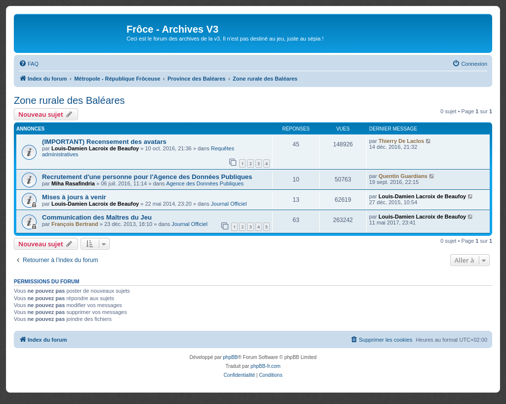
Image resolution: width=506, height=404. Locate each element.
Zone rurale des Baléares (69, 100)
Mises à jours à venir (74, 197)
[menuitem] (29, 64)
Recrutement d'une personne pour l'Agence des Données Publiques (147, 176)
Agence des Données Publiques (205, 183)
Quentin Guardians (403, 176)
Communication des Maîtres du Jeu (97, 217)
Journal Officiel (229, 204)
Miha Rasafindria (73, 183)
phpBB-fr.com (266, 366)
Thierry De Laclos (401, 141)
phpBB (230, 357)
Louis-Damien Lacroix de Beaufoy (95, 148)
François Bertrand (74, 224)
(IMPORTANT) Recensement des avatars (104, 141)
